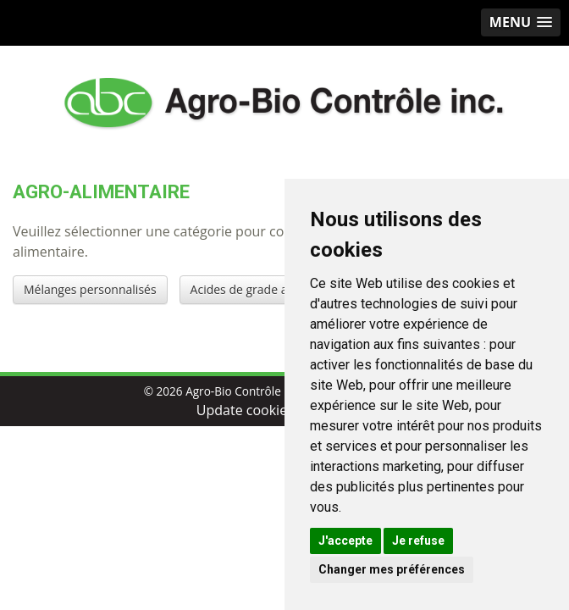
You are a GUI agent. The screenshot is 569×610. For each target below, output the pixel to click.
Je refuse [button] (418, 540)
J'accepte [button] (345, 540)
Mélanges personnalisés (90, 289)
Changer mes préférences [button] (391, 569)
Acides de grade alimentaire (267, 289)
